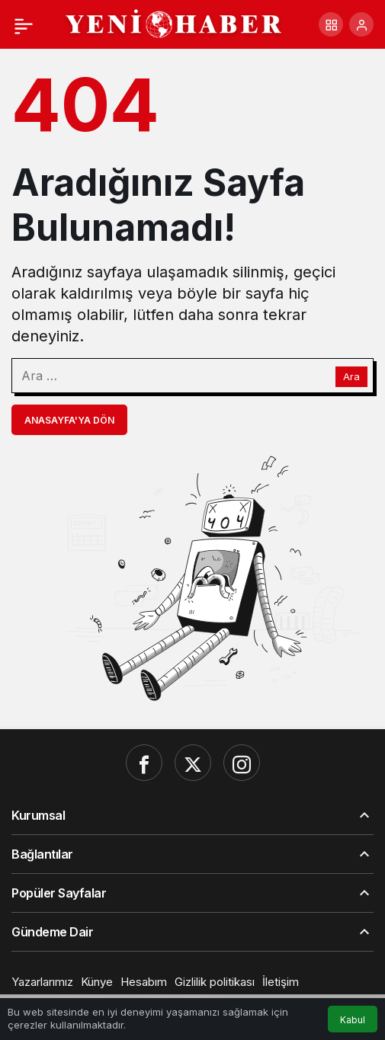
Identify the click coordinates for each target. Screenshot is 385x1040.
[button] (331, 24)
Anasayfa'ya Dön (69, 420)
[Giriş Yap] (361, 24)
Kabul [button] (352, 1020)
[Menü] (23, 24)
